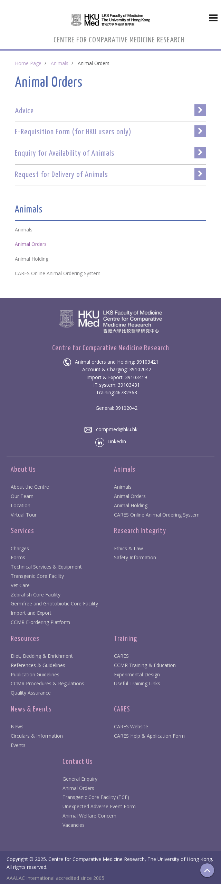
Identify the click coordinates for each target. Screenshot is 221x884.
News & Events (31, 709)
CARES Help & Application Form (149, 735)
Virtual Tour (24, 514)
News (17, 726)
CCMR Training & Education (145, 665)
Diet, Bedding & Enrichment (42, 656)
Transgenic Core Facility (37, 576)
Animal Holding (130, 505)
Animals (59, 63)
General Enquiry (80, 779)
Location (20, 505)
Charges (20, 548)
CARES (121, 656)
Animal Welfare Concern (89, 815)
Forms (18, 557)
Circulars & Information (37, 735)
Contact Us (78, 761)
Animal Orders (130, 496)
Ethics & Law (128, 548)
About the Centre (30, 486)
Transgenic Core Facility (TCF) (96, 797)
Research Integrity (140, 531)
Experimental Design (137, 674)
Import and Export (31, 613)
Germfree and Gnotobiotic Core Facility (54, 603)
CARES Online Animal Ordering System (157, 514)
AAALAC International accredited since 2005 (55, 878)
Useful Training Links (137, 683)
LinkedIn (110, 441)
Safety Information (135, 557)
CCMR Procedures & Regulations (47, 683)
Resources (25, 638)
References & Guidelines (38, 665)
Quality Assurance (31, 692)
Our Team (22, 496)
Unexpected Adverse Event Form (99, 806)
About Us (23, 469)
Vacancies (74, 825)
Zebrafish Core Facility (35, 594)
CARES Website (131, 726)
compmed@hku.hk (110, 429)
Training (125, 638)
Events (18, 745)
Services (22, 531)
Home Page (28, 63)
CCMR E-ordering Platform (40, 622)
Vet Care (20, 585)
